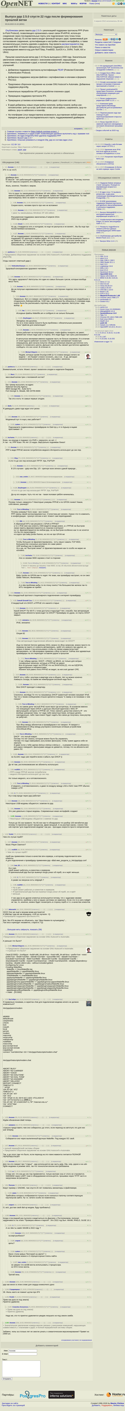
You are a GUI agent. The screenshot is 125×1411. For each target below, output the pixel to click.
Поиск (91, 3)
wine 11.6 (104, 258)
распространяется (70, 44)
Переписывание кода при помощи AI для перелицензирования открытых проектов (109, 116)
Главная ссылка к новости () (33, 131)
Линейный (65, 162)
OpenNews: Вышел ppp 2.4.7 (19, 138)
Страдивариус (14, 1289)
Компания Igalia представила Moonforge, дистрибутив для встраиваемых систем (109, 107)
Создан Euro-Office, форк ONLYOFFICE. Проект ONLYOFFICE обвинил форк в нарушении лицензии (108, 76)
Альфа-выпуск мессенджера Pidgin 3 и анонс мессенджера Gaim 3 (109, 221)
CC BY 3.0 (15, 144)
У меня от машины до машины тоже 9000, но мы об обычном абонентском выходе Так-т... (54, 567)
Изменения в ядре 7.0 (103, 342)
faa (23, 310)
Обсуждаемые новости (109, 178)
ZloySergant (27, 318)
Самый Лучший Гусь (24, 600)
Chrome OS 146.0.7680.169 (111, 317)
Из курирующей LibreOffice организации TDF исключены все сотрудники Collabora (109, 68)
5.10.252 (111, 339)
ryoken (17, 424)
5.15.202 (103, 339)
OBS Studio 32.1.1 (107, 262)
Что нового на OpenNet (105, 45)
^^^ (38, 175)
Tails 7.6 (103, 315)
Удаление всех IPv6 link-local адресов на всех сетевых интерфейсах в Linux (108, 151)
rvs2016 (17, 769)
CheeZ (20, 224)
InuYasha (11, 437)
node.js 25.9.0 (105, 288)
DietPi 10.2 (104, 321)
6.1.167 (103, 337)
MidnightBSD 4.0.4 (107, 311)
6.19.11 (103, 333)
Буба (9, 406)
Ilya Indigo (12, 999)
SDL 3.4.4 (104, 256)
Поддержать (106, 1408)
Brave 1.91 (104, 292)
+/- (72, 162)
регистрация (106, 1)
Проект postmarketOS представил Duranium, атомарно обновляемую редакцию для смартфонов (109, 92)
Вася (12, 374)
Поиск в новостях (102, 47)
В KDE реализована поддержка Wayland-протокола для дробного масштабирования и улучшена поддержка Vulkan (109, 205)
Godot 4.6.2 (104, 301)
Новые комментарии (104, 50)
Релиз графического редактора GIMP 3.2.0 (106, 99)
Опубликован (11, 30)
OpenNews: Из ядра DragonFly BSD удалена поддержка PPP (34, 136)
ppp (24, 150)
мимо (14, 1193)
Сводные (117, 42)
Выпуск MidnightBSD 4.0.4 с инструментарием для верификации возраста (109, 214)
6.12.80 (117, 333)
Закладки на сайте (10, 1406)
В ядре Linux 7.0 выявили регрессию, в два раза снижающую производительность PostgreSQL (109, 195)
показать (42, 568)
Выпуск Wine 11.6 (107, 241)
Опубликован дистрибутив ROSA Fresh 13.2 (108, 237)
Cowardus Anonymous (20, 1307)
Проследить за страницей (13, 1408)
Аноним (11, 167)
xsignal (11, 1205)
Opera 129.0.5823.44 (108, 276)
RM (21, 521)
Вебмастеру (118, 1408)
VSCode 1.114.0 (106, 290)
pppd (20, 150)
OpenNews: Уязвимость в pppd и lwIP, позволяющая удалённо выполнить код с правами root (48, 134)
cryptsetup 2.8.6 (106, 266)
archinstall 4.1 (105, 299)
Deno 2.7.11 (105, 282)
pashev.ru (11, 252)
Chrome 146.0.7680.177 (109, 297)
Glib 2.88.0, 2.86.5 (107, 260)
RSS (89, 162)
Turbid (11, 834)
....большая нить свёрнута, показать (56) (23, 929)
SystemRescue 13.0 (108, 313)
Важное (108, 61)
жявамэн (12, 1125)
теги (97, 3)
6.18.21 (110, 333)
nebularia (25, 620)
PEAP (60, 70)
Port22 (11, 1297)
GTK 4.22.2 (104, 294)
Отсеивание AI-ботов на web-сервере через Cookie (109, 168)
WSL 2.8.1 (104, 268)
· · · (43, 167)
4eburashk (12, 909)
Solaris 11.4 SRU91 (107, 325)
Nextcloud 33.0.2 (106, 272)
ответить (32, 167)
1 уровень (55, 162)
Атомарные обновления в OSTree (105, 163)
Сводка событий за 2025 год (107, 130)
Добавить (96, 1408)
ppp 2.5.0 (36, 30)
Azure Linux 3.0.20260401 (110, 309)
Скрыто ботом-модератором (52, 476)
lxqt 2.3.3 (103, 264)
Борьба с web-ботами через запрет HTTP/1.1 (109, 145)
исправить (78, 129)
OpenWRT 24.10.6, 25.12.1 (110, 327)
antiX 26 (103, 323)
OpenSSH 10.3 (106, 274)
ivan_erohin (24, 476)
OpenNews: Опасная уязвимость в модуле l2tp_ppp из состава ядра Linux (39, 140)
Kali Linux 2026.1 (106, 319)
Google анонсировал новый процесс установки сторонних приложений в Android (109, 84)
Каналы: (98, 40)
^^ (34, 175)
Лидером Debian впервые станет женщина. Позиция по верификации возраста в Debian (108, 186)
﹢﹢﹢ (38, 167)
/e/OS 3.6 (103, 307)
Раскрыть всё (79, 162)
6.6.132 (97, 335)
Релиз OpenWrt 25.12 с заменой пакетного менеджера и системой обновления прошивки (109, 124)
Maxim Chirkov (117, 1406)
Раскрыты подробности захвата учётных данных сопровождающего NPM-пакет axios (108, 230)
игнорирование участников (69, 1340)
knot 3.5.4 (104, 270)
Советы (109, 139)
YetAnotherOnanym (18, 266)
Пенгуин (12, 1185)
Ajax (48, 162)
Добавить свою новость (105, 53)
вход (99, 1)
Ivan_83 (17, 865)
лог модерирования (85, 1340)
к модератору (54, 167)
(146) (17, 162)
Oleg (16, 458)
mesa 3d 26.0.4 (106, 286)
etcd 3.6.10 (104, 284)
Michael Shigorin (31, 352)
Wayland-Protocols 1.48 (110, 296)
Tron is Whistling (23, 509)
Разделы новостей (103, 42)
